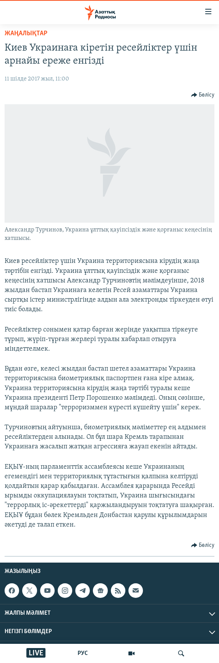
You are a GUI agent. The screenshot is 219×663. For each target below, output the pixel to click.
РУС (83, 653)
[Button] (203, 95)
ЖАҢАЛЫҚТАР (26, 33)
